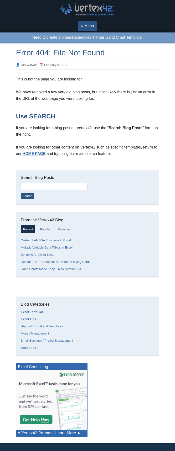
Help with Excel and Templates (42, 326)
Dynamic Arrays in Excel (37, 254)
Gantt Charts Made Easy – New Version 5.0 (51, 269)
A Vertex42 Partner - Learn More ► (49, 433)
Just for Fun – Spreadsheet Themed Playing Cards (55, 262)
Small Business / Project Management (47, 340)
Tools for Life (29, 348)
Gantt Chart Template (123, 37)
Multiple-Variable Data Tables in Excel (46, 247)
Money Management (35, 333)
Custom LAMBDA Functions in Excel (46, 240)
